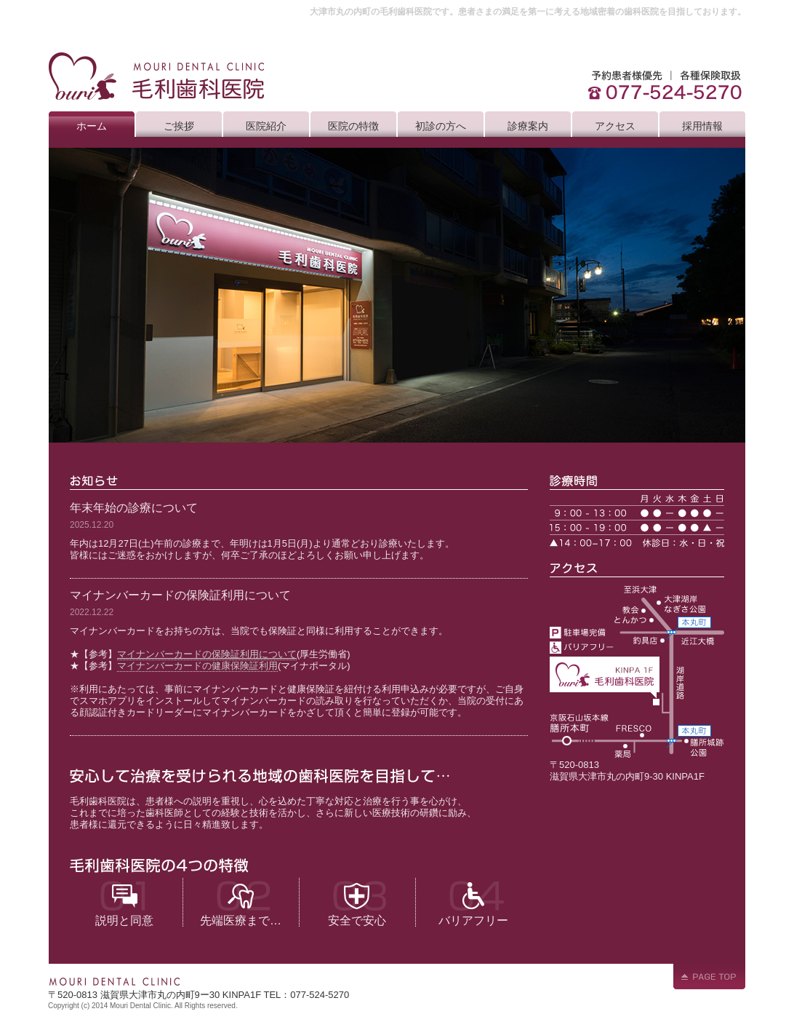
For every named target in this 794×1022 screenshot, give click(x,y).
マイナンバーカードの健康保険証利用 (197, 665)
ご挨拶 (179, 126)
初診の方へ (440, 126)
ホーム (91, 126)
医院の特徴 (353, 126)
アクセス (615, 126)
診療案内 (528, 126)
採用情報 (702, 126)
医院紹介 (266, 126)
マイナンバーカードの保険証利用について (207, 654)
